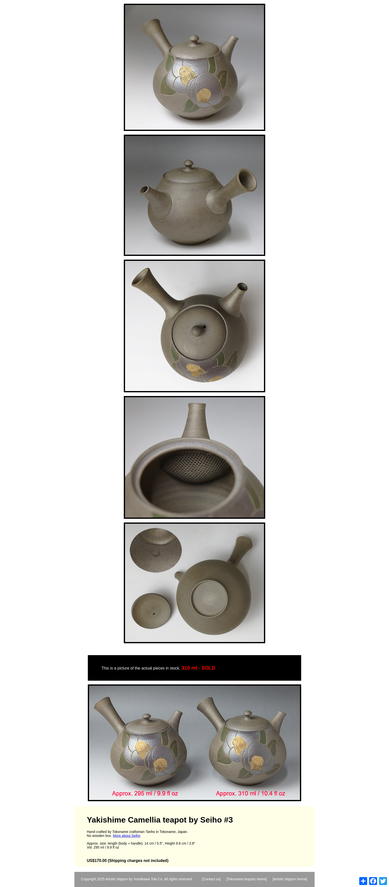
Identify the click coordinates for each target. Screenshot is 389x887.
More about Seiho (126, 836)
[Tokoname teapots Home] (246, 879)
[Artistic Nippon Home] (290, 879)
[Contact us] (211, 879)
